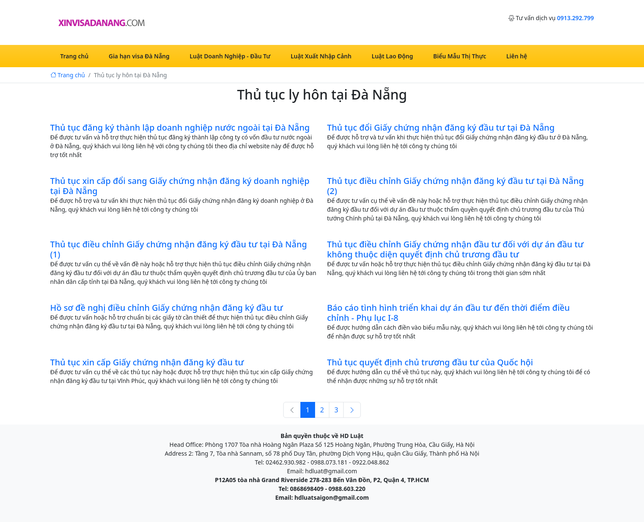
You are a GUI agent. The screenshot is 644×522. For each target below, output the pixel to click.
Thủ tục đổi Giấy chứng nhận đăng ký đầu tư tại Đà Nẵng (441, 127)
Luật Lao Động (392, 56)
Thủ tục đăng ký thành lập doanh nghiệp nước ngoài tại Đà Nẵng (180, 127)
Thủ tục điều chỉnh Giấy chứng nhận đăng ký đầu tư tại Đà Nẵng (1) (178, 249)
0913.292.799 (575, 18)
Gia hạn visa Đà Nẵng (139, 56)
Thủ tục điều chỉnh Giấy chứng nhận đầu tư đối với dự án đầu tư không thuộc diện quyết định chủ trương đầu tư (455, 249)
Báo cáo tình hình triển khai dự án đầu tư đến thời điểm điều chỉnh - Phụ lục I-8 (448, 312)
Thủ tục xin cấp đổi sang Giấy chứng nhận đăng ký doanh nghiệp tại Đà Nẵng (180, 186)
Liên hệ (516, 56)
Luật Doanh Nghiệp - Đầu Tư (230, 56)
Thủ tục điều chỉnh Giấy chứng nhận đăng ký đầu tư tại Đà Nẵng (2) (455, 186)
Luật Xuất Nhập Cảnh (321, 56)
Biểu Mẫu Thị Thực (459, 56)
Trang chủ (74, 56)
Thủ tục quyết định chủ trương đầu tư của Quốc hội (430, 362)
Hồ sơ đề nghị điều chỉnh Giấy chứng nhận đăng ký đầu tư (166, 307)
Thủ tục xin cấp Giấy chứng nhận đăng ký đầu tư (147, 362)
